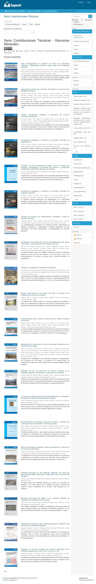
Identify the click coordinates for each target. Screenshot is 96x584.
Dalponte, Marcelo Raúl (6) (82, 104)
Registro (76, 84)
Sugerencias (13, 580)
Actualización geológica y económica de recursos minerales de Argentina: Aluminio (45, 192)
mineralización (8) (79, 187)
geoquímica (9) (78, 171)
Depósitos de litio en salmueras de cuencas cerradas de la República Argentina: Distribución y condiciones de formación (45, 372)
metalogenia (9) (78, 175)
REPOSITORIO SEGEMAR (16, 11)
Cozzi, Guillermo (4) (80, 142)
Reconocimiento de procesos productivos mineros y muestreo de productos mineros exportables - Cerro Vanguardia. (45, 423)
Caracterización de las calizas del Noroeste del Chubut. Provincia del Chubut (45, 319)
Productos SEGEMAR (34, 11)
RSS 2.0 (78, 239)
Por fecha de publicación (12, 24)
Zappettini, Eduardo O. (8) (82, 100)
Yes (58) (76, 227)
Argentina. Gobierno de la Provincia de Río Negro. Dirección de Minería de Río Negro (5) (82, 111)
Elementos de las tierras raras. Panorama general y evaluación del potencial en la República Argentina (45, 524)
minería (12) (77, 163)
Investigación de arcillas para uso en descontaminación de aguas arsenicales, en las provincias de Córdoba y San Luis (45, 243)
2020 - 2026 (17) (79, 207)
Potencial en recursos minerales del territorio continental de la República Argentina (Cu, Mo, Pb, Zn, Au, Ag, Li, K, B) (45, 550)
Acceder (76, 80)
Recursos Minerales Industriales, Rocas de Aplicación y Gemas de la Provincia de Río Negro (45, 448)
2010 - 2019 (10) (79, 211)
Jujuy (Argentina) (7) (80, 191)
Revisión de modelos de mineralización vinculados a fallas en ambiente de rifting (45, 217)
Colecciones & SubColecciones (82, 36)
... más (76, 152)
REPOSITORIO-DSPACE (29, 578)
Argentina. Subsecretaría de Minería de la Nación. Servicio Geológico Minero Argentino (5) (82, 121)
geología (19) (78, 160)
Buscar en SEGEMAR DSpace (82, 21)
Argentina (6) (78, 195)
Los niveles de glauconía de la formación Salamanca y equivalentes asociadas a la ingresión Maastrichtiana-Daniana (45, 397)
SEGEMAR (6, 578)
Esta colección (77, 24)
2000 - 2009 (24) (79, 215)
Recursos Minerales (50, 11)
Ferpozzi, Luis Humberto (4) (82, 147)
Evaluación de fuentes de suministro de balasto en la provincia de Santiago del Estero (45, 90)
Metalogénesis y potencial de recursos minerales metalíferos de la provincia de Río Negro (45, 345)
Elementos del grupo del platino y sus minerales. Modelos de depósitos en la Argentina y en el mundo (45, 499)
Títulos (31, 24)
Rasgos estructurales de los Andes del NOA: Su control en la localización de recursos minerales (45, 294)
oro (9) (76, 179)
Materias (37, 24)
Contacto (5, 580)
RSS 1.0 (78, 235)
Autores (24, 24)
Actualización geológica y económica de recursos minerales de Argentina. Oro (45, 141)
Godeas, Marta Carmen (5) (82, 128)
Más (5, 571)
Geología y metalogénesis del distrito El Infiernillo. (38, 268)
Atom (77, 243)
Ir (33, 32)
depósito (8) (77, 183)
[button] (81, 2)
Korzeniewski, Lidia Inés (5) (82, 133)
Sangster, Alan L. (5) (80, 138)
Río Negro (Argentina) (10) (82, 168)
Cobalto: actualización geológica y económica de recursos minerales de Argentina (45, 115)
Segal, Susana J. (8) (80, 96)
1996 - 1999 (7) (78, 219)
